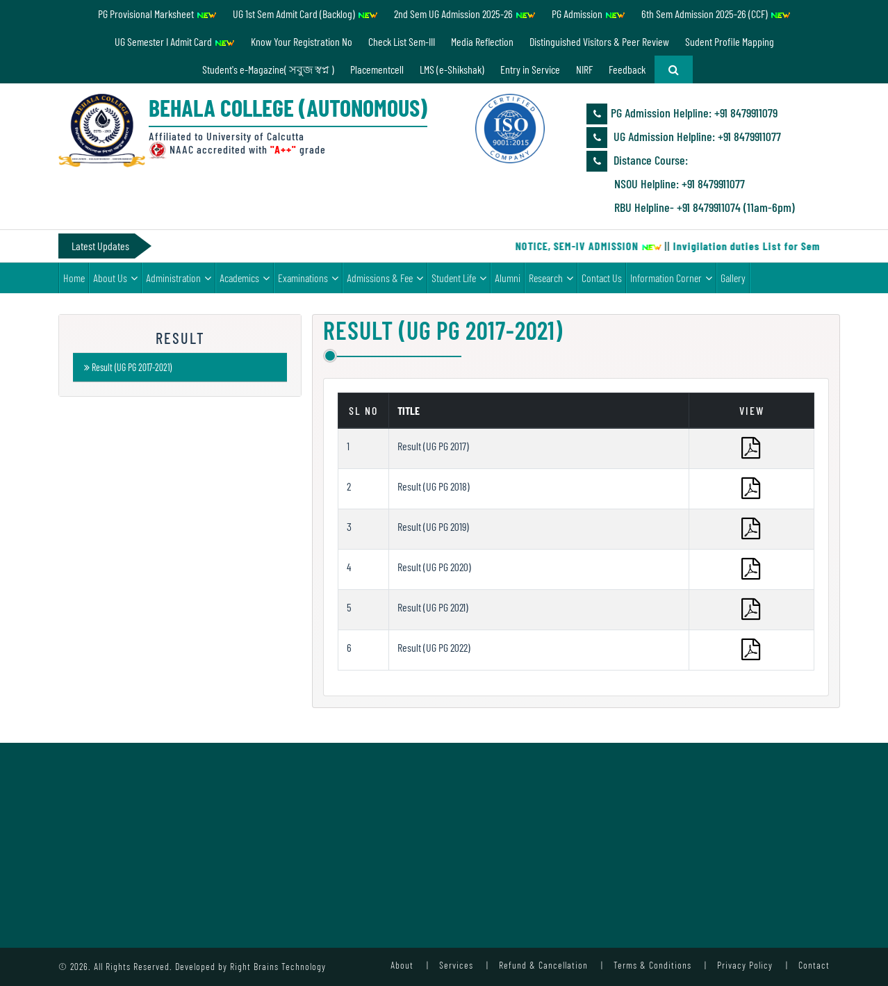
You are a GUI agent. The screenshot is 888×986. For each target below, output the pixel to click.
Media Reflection (482, 41)
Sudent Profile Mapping (729, 41)
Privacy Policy (745, 965)
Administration (173, 277)
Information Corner (666, 277)
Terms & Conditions (652, 965)
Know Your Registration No (301, 41)
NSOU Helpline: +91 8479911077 (679, 183)
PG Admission (588, 13)
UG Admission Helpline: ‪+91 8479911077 (683, 137)
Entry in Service (530, 69)
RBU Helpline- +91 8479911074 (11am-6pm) (704, 207)
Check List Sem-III (401, 41)
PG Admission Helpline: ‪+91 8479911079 (682, 114)
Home (74, 277)
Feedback (627, 69)
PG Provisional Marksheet (157, 13)
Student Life (453, 277)
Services (456, 965)
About (401, 965)
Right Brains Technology (278, 966)
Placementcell (377, 69)
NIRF (584, 69)
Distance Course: (637, 161)
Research (546, 277)
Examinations (303, 277)
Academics (239, 277)
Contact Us (602, 277)
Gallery (733, 277)
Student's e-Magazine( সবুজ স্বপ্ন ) (268, 69)
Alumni (507, 277)
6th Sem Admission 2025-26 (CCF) (716, 13)
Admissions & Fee (380, 277)
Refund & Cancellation (543, 965)
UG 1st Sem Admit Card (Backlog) (305, 13)
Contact (814, 965)
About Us (110, 277)
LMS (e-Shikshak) (452, 69)
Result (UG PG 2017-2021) (128, 367)
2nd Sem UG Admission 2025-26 (465, 13)
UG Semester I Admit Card (175, 41)
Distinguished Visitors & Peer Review (599, 41)
